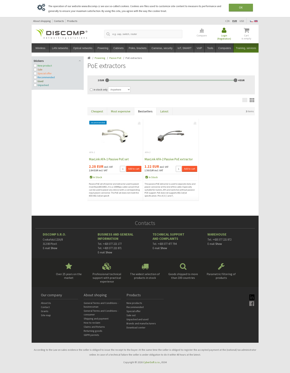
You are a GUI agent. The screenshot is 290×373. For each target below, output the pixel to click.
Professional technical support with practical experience (106, 277)
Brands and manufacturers (141, 323)
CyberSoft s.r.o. (151, 362)
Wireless (40, 48)
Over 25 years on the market (69, 276)
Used (40, 81)
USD (242, 21)
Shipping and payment (96, 318)
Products (72, 21)
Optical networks (82, 48)
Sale (40, 69)
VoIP (199, 48)
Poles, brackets (138, 48)
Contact (45, 307)
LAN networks (60, 48)
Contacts (59, 21)
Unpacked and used (137, 319)
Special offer (45, 73)
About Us (46, 303)
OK (241, 7)
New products (134, 303)
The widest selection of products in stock (145, 276)
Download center (135, 327)
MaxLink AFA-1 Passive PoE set (109, 159)
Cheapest (97, 111)
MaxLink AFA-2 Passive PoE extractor (169, 159)
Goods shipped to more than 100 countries (183, 276)
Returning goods (93, 331)
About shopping (42, 21)
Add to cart (133, 168)
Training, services (246, 48)
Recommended (46, 77)
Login (224, 37)
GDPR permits (91, 335)
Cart (246, 37)
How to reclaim (92, 322)
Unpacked (43, 85)
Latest (164, 111)
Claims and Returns (94, 326)
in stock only (101, 89)
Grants (44, 311)
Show (54, 248)
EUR (234, 21)
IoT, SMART (185, 48)
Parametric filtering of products (221, 276)
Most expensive (120, 111)
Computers (224, 48)
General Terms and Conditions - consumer (101, 312)
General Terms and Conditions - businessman (101, 304)
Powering (102, 48)
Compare (202, 35)
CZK (227, 21)
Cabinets (118, 48)
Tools (210, 48)
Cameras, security (162, 48)
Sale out (131, 315)
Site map (46, 315)
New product (45, 65)
